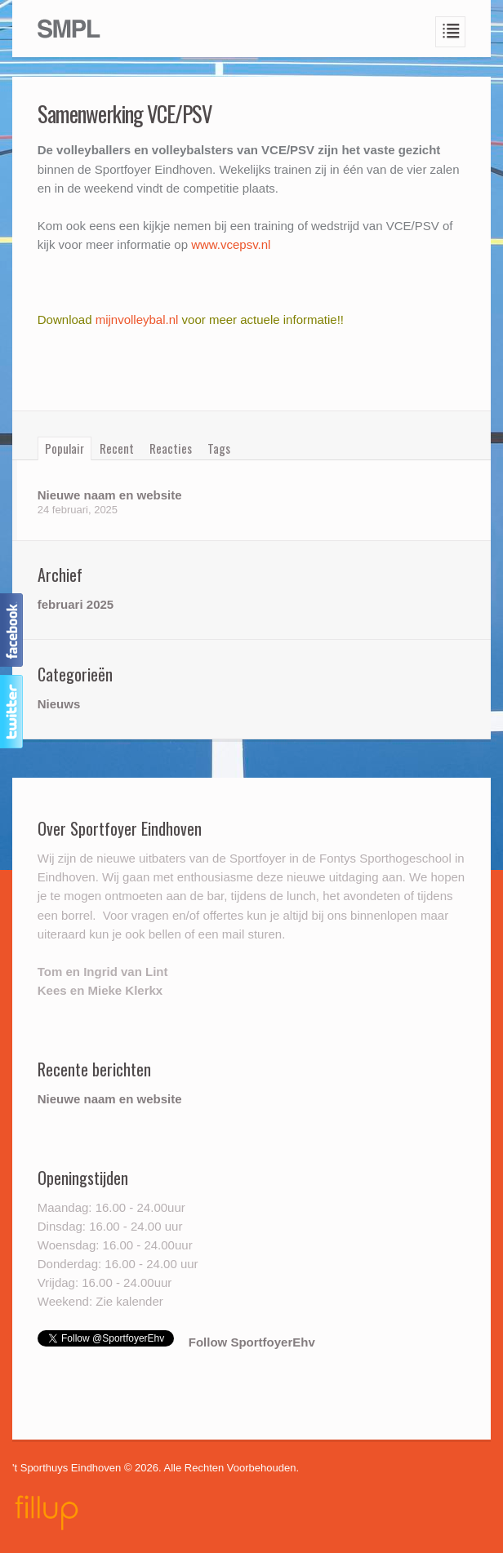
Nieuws (59, 704)
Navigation (450, 31)
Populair (64, 448)
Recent (117, 448)
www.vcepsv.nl (230, 244)
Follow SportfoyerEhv (252, 1342)
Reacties (170, 448)
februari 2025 (76, 604)
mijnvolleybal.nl (139, 319)
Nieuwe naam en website (110, 495)
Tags (218, 448)
